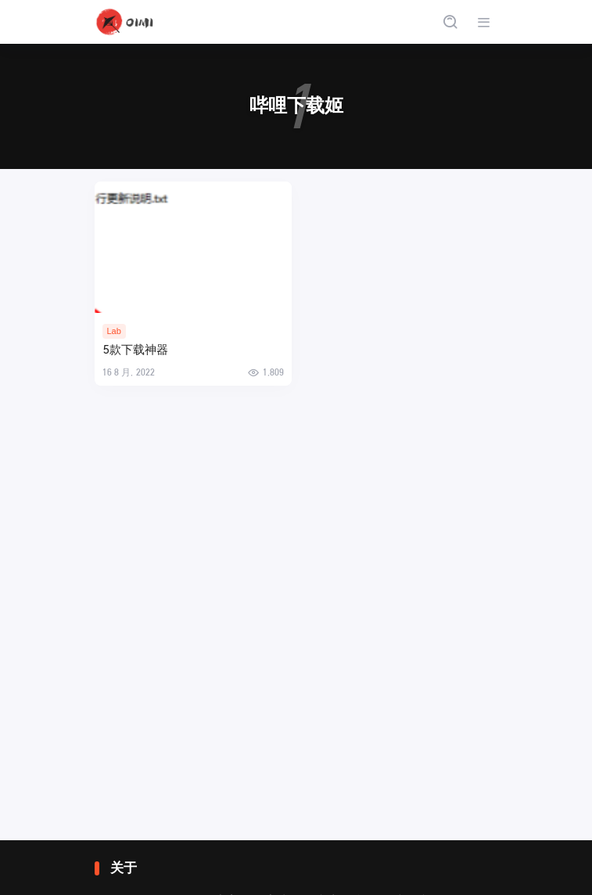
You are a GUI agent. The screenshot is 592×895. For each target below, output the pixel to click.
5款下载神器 (135, 350)
